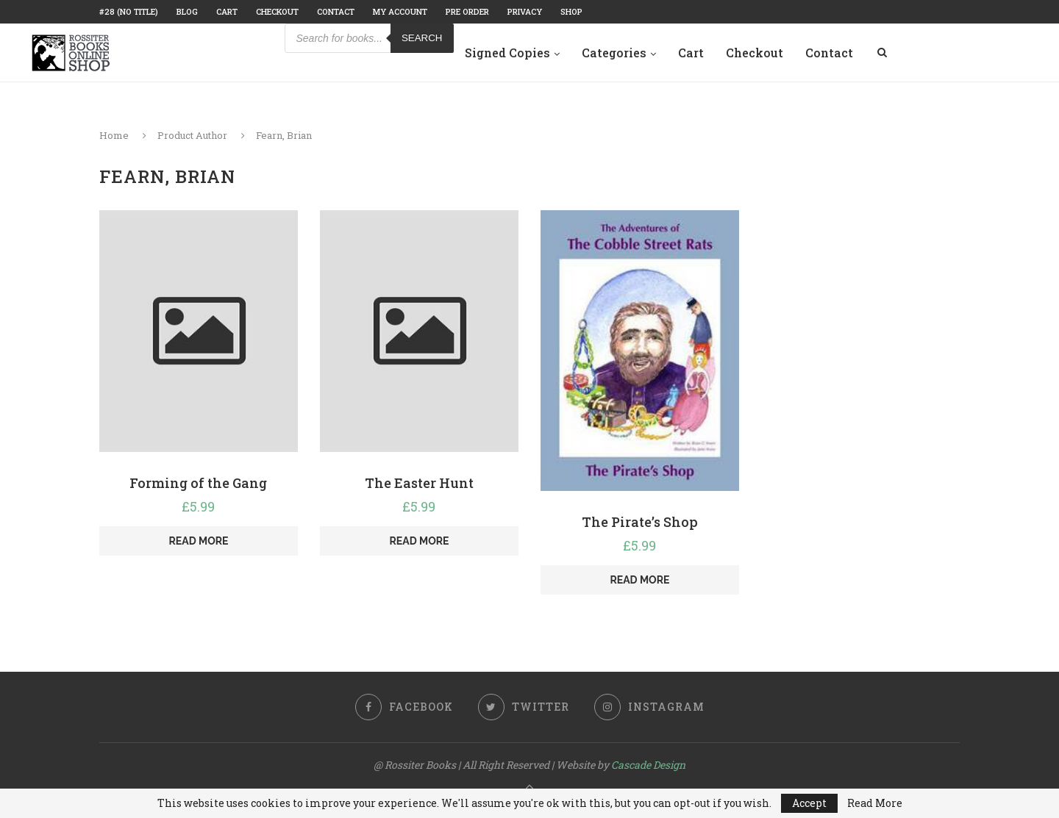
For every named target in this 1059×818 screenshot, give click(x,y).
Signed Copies (507, 52)
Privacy (524, 11)
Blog (187, 11)
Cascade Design (648, 765)
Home (114, 135)
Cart (227, 11)
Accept (809, 803)
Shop (571, 11)
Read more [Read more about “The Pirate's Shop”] (639, 580)
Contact (335, 11)
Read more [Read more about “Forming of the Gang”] (199, 541)
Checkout (277, 11)
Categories (614, 52)
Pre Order (467, 11)
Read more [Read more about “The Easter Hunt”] (419, 541)
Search (422, 37)
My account (400, 11)
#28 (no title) (128, 11)
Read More (874, 803)
